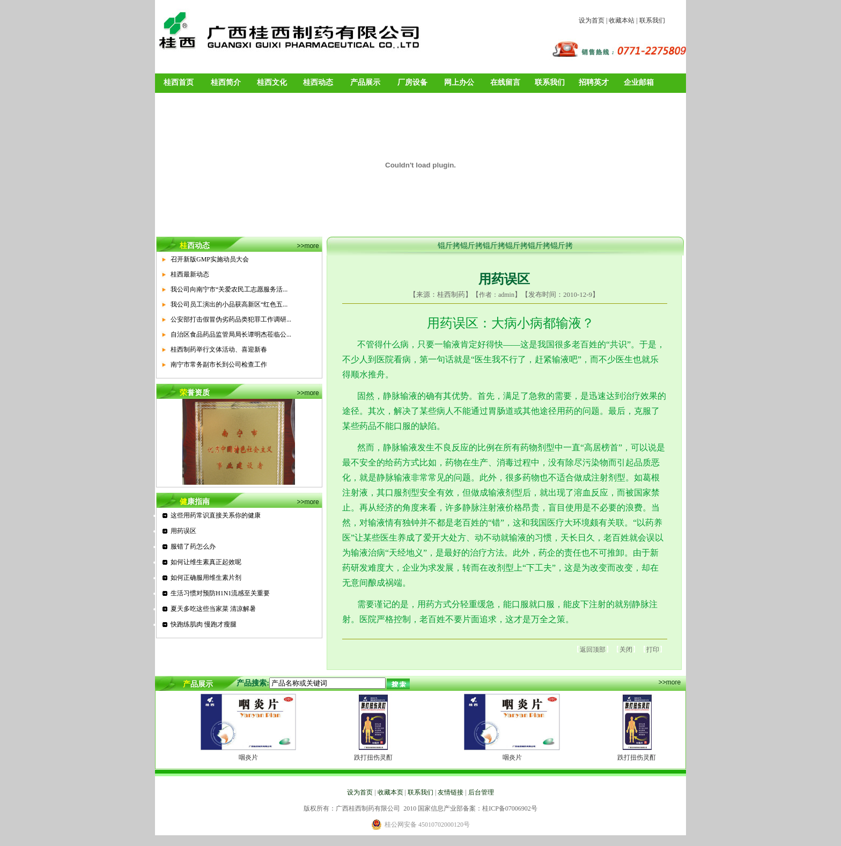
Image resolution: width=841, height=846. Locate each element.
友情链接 (450, 792)
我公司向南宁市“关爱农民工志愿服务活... (229, 289)
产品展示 (365, 82)
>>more (308, 246)
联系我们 (652, 20)
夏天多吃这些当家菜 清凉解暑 (213, 608)
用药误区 (183, 531)
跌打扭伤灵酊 (373, 757)
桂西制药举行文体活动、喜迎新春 (219, 349)
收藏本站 (622, 20)
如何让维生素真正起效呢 (206, 562)
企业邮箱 (639, 82)
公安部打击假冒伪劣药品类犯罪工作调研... (231, 319)
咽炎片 (248, 757)
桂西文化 (272, 82)
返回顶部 (593, 649)
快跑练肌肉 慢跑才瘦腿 (204, 624)
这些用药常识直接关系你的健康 (216, 515)
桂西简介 (226, 82)
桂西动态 (318, 82)
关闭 (625, 649)
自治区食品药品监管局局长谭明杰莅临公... (231, 334)
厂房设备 (412, 82)
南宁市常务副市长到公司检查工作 (219, 364)
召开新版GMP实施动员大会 (210, 259)
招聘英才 (594, 82)
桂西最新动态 (190, 274)
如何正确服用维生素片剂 (206, 577)
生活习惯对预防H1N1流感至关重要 (220, 593)
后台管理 (481, 792)
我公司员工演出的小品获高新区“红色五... (229, 304)
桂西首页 (179, 82)
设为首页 (591, 20)
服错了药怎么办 (193, 546)
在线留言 (505, 82)
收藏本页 (390, 792)
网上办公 (459, 82)
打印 (652, 649)
